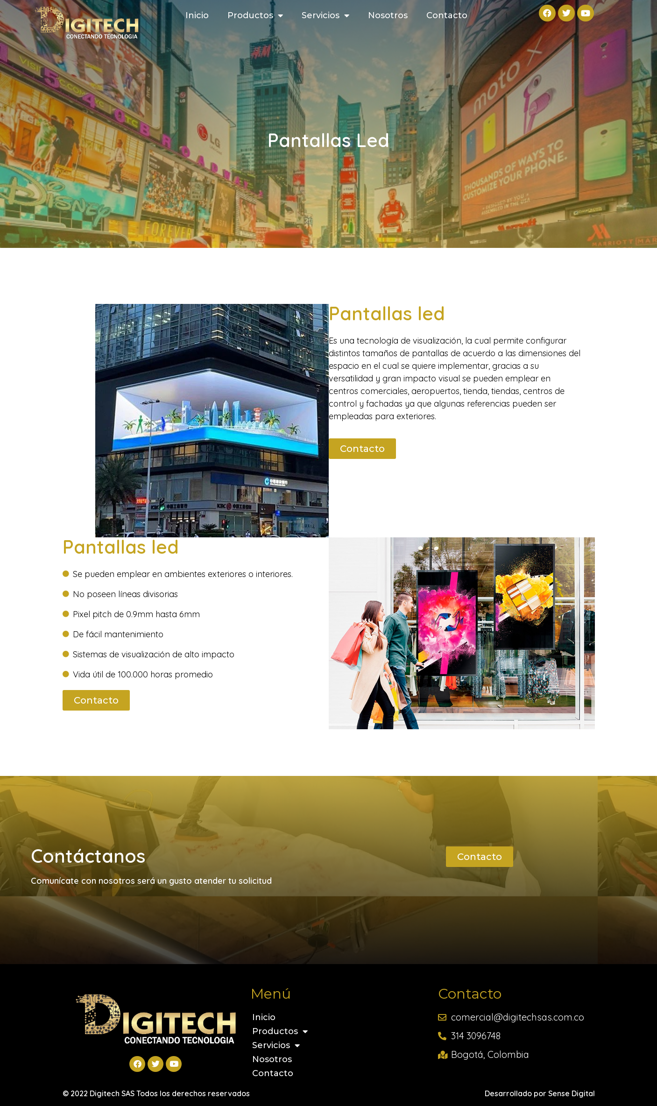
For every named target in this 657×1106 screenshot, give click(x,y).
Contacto (446, 15)
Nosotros (388, 15)
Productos (255, 15)
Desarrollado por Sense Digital (540, 1093)
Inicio (197, 15)
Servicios (325, 15)
